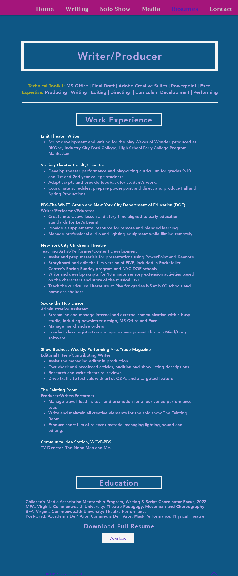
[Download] (118, 538)
